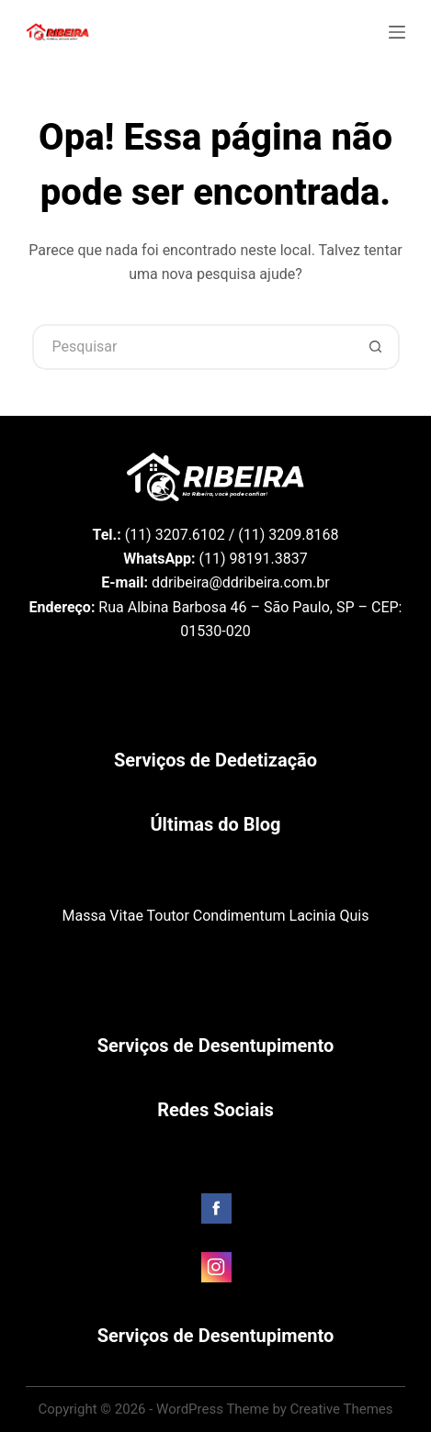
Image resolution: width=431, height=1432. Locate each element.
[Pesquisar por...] (193, 347)
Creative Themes (341, 1409)
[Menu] (397, 32)
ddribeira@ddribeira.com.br (241, 582)
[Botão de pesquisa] (377, 347)
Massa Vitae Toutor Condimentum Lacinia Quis (215, 915)
